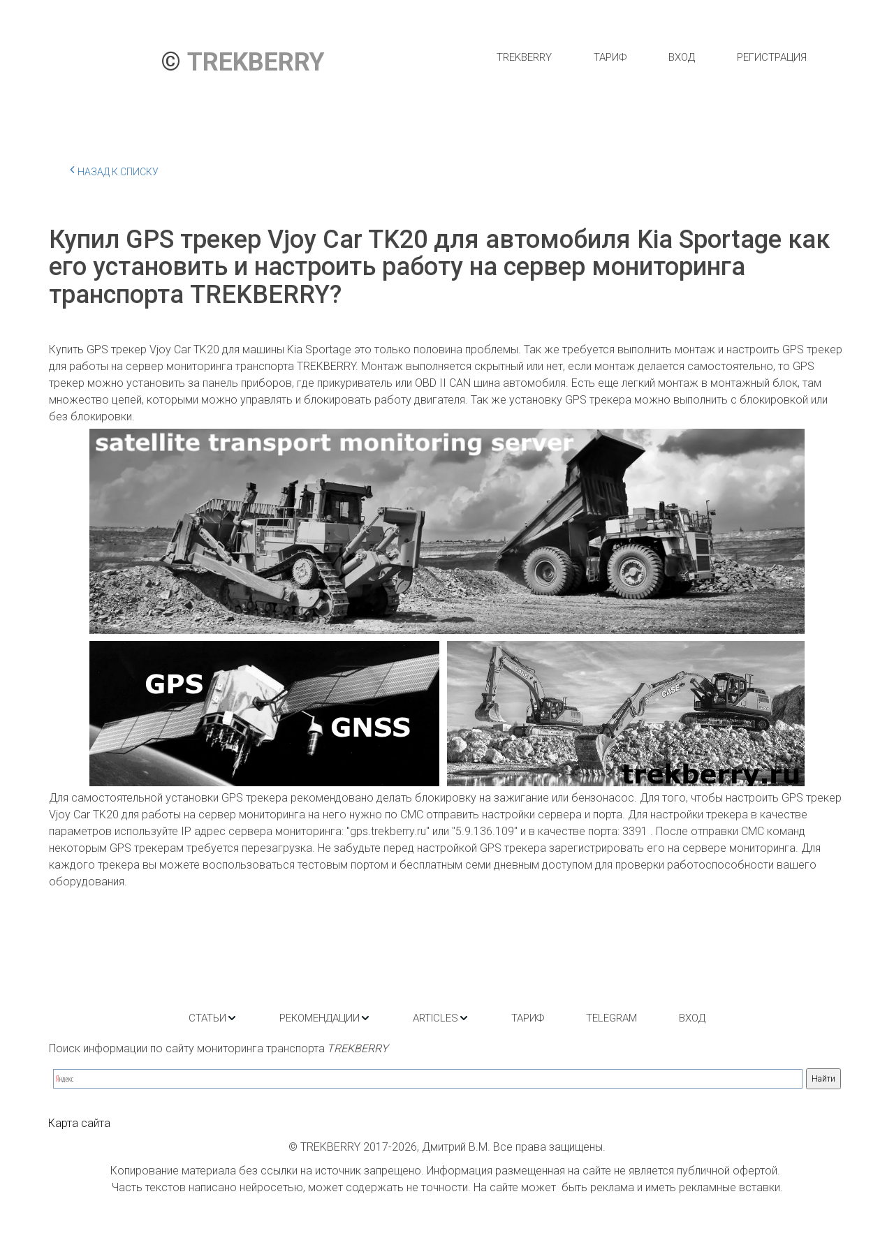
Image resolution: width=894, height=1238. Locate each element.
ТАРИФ (610, 57)
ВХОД (681, 57)
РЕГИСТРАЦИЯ (772, 57)
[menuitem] (524, 57)
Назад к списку (114, 169)
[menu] (651, 57)
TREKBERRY (524, 57)
